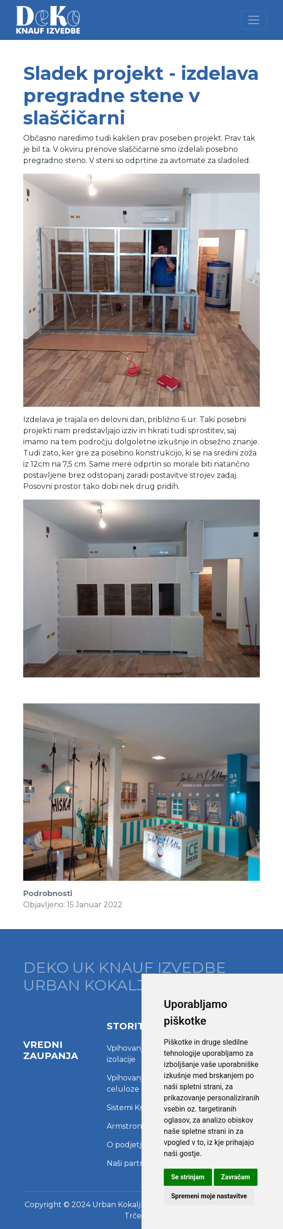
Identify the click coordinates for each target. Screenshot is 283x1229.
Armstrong (127, 1126)
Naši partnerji (131, 1163)
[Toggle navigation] (254, 20)
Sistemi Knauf (132, 1107)
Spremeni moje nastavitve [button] (209, 1196)
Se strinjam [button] (188, 1177)
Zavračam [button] (235, 1177)
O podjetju (127, 1144)
